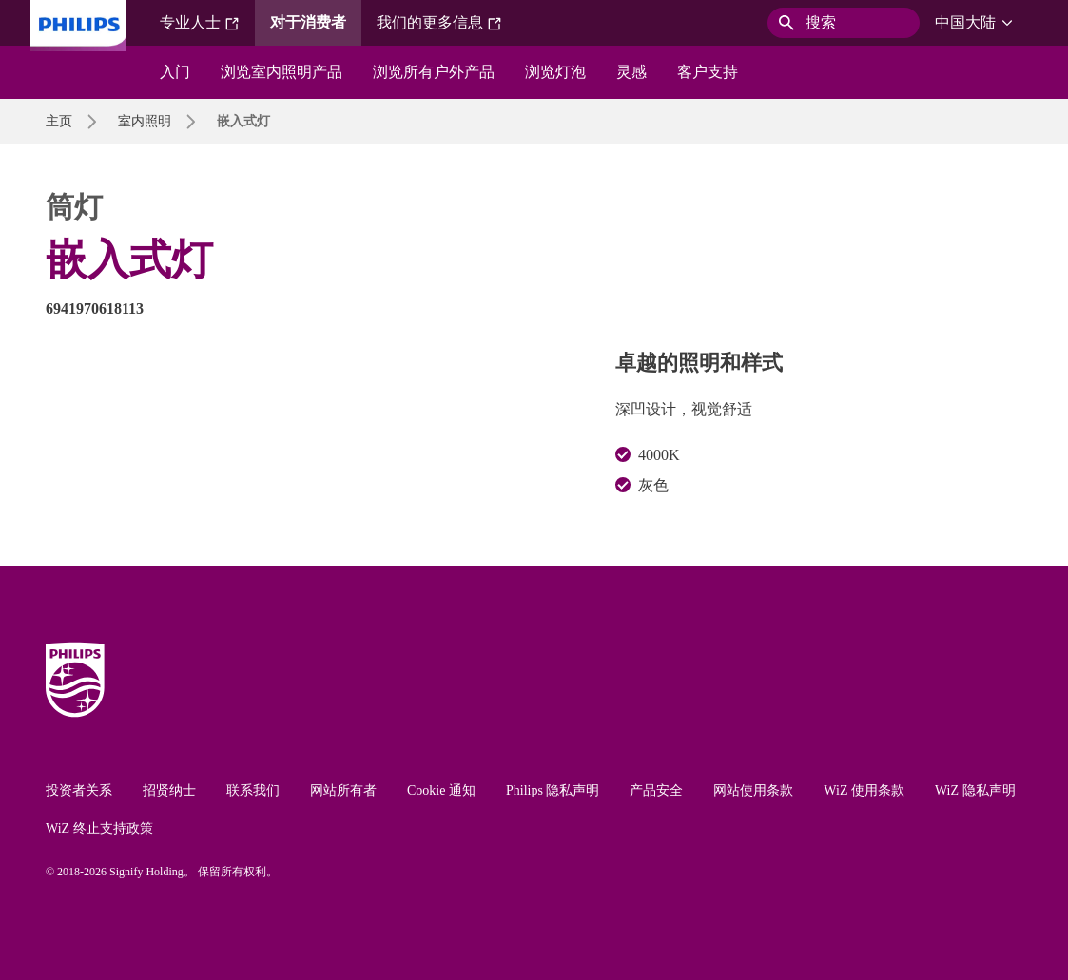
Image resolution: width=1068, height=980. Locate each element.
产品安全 (656, 790)
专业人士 (200, 22)
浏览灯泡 (555, 72)
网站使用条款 (753, 790)
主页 (59, 121)
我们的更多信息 (439, 22)
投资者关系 (79, 790)
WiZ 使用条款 (864, 790)
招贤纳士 (169, 790)
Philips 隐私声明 (552, 790)
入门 (175, 72)
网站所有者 (343, 790)
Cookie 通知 (441, 790)
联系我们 (253, 790)
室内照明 (144, 121)
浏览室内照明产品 (281, 72)
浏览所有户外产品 (434, 72)
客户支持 (707, 72)
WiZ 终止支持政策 (99, 828)
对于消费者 (308, 22)
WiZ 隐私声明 (975, 790)
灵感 (631, 72)
